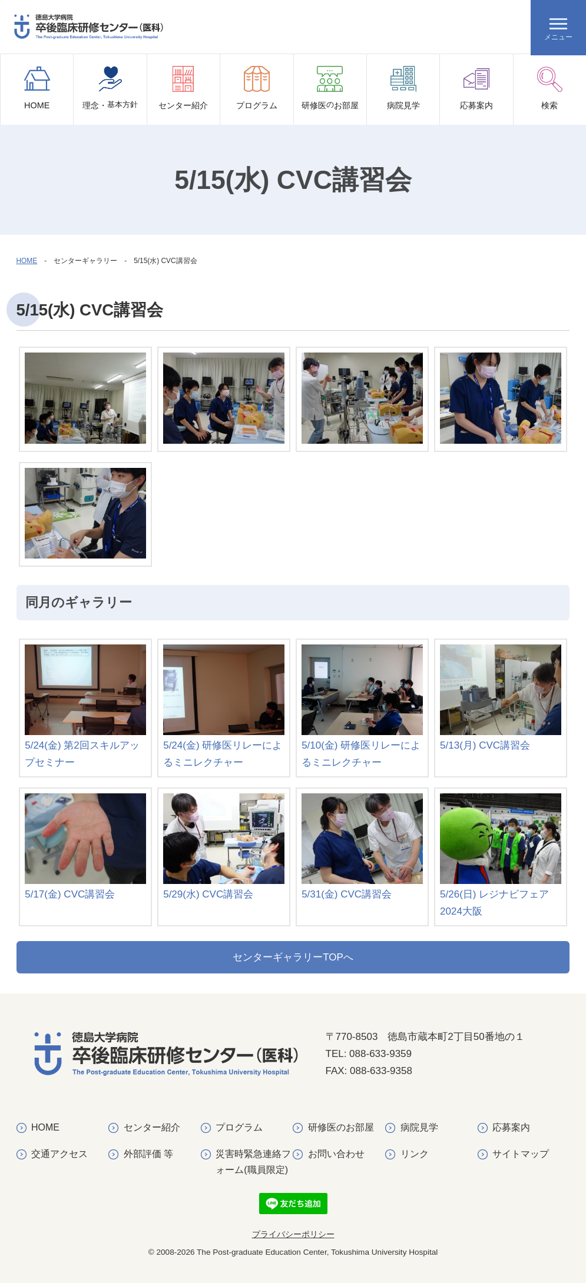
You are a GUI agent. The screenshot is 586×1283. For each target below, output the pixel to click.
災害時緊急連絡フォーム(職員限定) (253, 1162)
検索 (549, 88)
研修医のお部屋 (341, 1127)
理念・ (110, 95)
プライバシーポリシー (293, 1234)
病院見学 (403, 88)
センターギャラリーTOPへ (293, 957)
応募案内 (476, 88)
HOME (37, 88)
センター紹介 (183, 88)
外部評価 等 (148, 1154)
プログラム (256, 88)
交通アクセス (59, 1154)
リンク (414, 1154)
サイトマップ (520, 1154)
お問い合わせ (336, 1154)
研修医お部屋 (330, 95)
